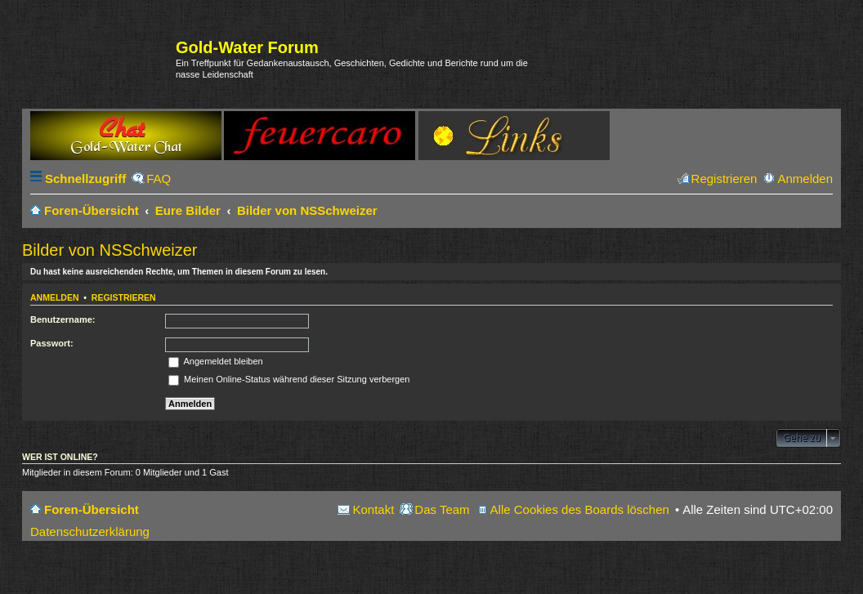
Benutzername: (62, 319)
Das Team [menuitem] (441, 509)
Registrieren (124, 297)
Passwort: (52, 343)
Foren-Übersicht (91, 509)
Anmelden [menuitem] (805, 178)
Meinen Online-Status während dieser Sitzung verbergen (288, 379)
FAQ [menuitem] (158, 178)
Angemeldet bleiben (215, 361)
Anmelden (54, 297)
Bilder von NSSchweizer (110, 250)
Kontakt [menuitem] (373, 509)
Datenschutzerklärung (90, 531)
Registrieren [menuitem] (724, 178)
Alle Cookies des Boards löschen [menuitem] (579, 509)
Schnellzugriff (85, 178)
